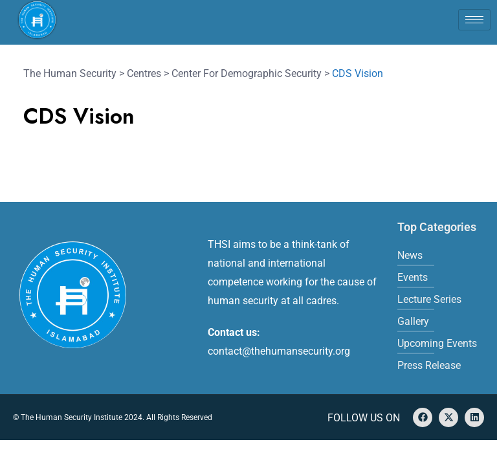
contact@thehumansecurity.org (279, 351)
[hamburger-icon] (474, 19)
